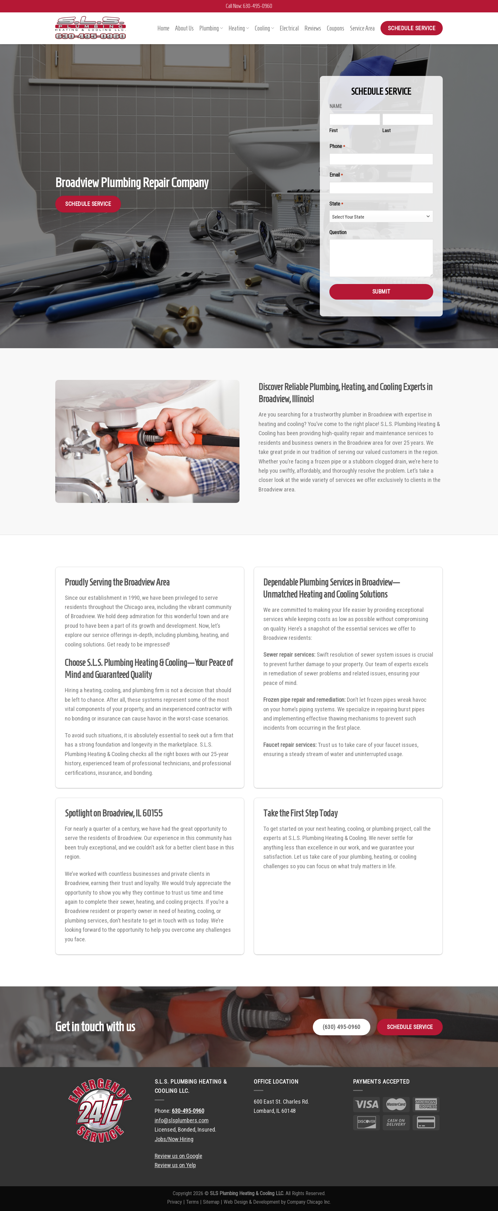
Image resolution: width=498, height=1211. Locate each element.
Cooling (264, 28)
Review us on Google (178, 1156)
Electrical (289, 28)
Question (330, 232)
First (326, 130)
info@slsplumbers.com (182, 1120)
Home (163, 28)
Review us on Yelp (175, 1165)
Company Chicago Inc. (309, 1202)
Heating (239, 28)
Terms (192, 1202)
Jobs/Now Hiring (174, 1139)
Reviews (313, 28)
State (329, 203)
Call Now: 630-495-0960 (249, 6)
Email (328, 175)
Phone (330, 146)
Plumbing (211, 28)
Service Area (362, 28)
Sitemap (211, 1202)
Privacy (174, 1202)
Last (379, 130)
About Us (184, 28)
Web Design (236, 1202)
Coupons (335, 28)
